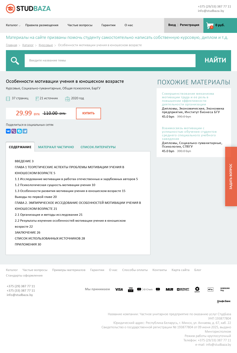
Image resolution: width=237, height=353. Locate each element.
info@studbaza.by (211, 11)
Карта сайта (181, 270)
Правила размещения (41, 25)
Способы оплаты (135, 270)
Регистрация (189, 25)
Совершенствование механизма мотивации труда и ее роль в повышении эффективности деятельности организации (188, 99)
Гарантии (109, 25)
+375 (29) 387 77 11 (21, 286)
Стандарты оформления (24, 276)
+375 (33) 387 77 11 (21, 291)
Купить (88, 113)
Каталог (12, 25)
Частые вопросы (80, 25)
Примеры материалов (69, 270)
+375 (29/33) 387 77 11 (214, 7)
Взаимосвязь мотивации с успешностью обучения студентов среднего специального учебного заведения (189, 134)
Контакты (159, 270)
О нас (129, 25)
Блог (197, 270)
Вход (172, 25)
